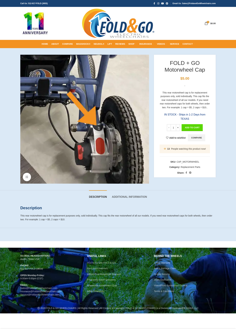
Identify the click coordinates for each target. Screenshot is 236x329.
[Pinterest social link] (167, 3)
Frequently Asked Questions (101, 279)
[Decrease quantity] (169, 127)
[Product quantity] (173, 127)
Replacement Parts (190, 167)
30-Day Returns (162, 274)
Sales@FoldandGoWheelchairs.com (38, 288)
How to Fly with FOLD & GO (101, 262)
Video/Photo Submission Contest (170, 285)
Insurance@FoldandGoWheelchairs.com (41, 291)
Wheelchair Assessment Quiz (102, 285)
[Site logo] (35, 23)
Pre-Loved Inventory (97, 268)
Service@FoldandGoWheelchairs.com (39, 294)
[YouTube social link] (162, 3)
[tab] (98, 195)
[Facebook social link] (154, 3)
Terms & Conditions (164, 291)
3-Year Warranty (162, 262)
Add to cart (192, 127)
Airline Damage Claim (165, 268)
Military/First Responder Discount (104, 274)
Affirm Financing (95, 291)
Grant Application (162, 279)
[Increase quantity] (178, 127)
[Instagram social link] (158, 3)
